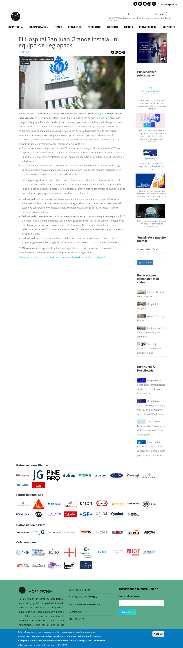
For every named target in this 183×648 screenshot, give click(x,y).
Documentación (38, 26)
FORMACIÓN (75, 611)
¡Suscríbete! (145, 262)
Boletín (142, 241)
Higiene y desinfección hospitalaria (37, 59)
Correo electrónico (148, 249)
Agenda (128, 26)
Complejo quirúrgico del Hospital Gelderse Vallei (149, 348)
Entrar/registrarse (169, 4)
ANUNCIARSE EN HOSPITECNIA (84, 604)
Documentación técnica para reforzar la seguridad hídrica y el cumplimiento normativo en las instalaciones (151, 195)
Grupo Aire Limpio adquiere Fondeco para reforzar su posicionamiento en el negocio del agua (152, 104)
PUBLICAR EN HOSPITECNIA (83, 597)
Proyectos (75, 26)
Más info (62, 644)
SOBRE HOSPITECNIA (79, 589)
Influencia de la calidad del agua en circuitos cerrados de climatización (151, 224)
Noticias (112, 26)
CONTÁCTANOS (77, 619)
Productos (94, 26)
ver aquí (98, 113)
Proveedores (147, 26)
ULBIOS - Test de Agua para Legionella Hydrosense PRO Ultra (152, 166)
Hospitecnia (15, 26)
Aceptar (158, 634)
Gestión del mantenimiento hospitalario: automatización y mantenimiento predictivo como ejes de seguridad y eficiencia (152, 136)
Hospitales (169, 26)
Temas (58, 26)
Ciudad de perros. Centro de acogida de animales (151, 332)
